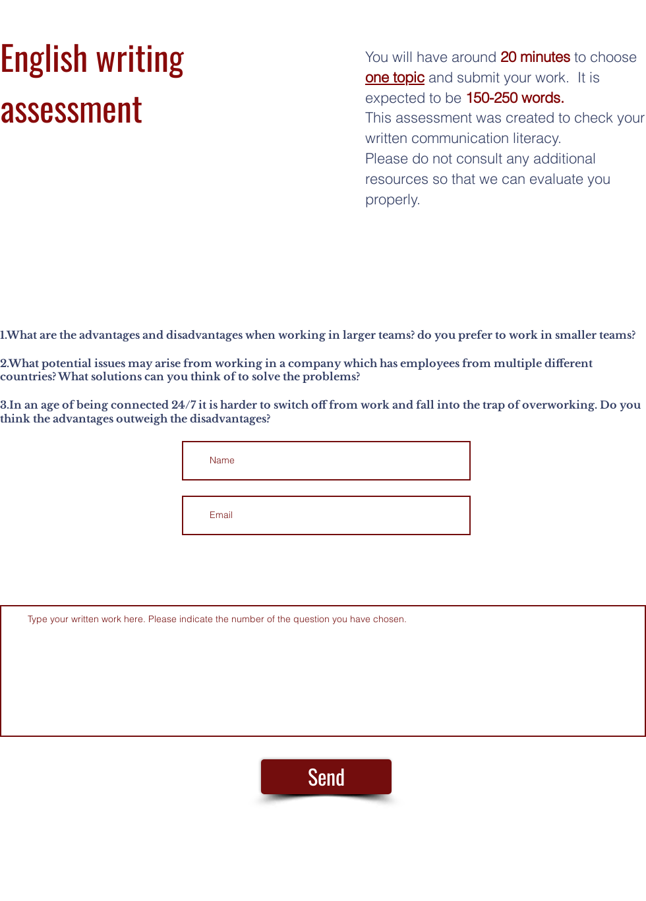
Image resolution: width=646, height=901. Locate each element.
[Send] (326, 776)
